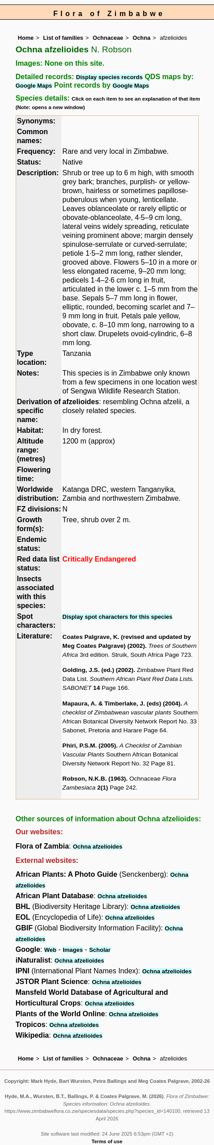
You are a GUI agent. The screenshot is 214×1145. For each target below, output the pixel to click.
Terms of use (107, 1141)
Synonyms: (36, 121)
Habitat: (30, 430)
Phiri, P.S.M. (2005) (89, 745)
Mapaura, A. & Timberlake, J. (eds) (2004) (121, 703)
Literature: (34, 636)
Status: (29, 162)
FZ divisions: (39, 509)
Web (50, 949)
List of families (63, 37)
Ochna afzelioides (98, 846)
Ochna (141, 37)
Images (73, 949)
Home (26, 37)
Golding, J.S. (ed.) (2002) (97, 670)
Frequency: (36, 151)
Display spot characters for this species (117, 616)
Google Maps (34, 85)
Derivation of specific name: (39, 410)
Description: (38, 173)
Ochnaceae (108, 37)
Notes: (28, 373)
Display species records (109, 77)
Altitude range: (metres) (31, 450)
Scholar (100, 949)
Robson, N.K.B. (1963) (94, 778)
